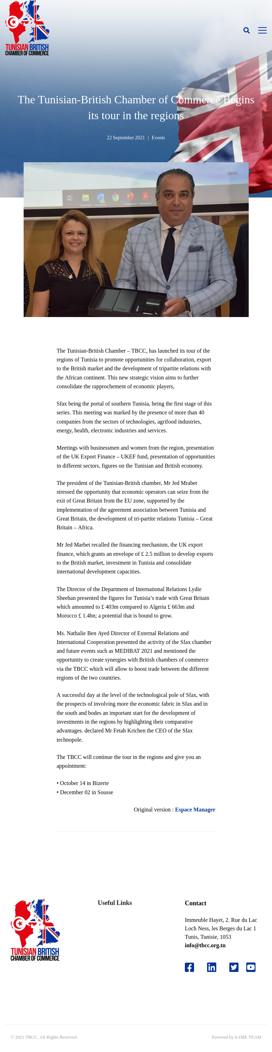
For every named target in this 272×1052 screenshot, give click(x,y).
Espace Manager (195, 809)
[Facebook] (189, 967)
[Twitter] (234, 967)
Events (158, 137)
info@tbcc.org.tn (205, 945)
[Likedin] (212, 967)
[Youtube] (253, 967)
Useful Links (115, 902)
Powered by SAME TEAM (236, 1037)
